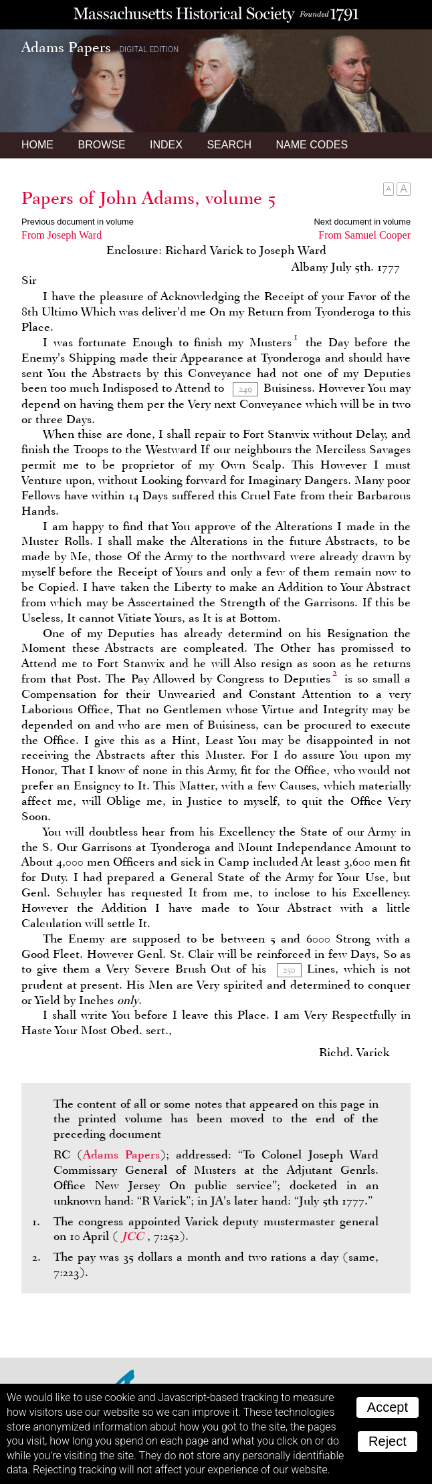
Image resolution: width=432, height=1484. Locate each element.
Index (166, 144)
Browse (101, 144)
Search (229, 144)
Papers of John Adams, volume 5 (148, 198)
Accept (387, 1407)
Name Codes (312, 144)
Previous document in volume (77, 222)
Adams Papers (121, 1154)
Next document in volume (362, 222)
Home (37, 144)
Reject (387, 1441)
